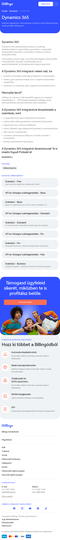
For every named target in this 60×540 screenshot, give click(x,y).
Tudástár (5, 451)
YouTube (30, 508)
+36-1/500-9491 (38, 492)
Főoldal (4, 11)
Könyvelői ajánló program (12, 475)
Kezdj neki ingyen (25, 302)
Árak (3, 447)
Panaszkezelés (8, 523)
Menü (56, 4)
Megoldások (7, 440)
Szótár (4, 455)
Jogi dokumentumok (10, 519)
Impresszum (7, 526)
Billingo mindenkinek (10, 432)
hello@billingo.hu (9, 492)
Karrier (4, 467)
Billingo (7, 4)
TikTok (46, 508)
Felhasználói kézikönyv (11, 459)
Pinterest (38, 508)
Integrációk (13, 11)
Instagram (22, 508)
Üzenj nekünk (7, 496)
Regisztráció (45, 4)
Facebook (14, 508)
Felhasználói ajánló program (13, 471)
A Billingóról (6, 463)
